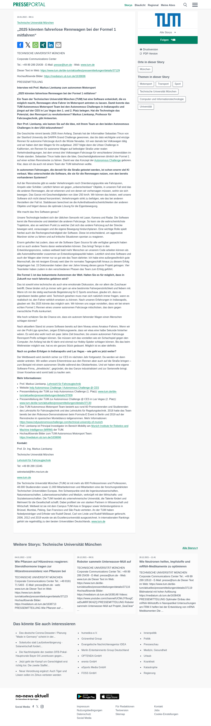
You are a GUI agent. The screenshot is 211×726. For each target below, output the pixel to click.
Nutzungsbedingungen (89, 710)
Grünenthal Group (91, 639)
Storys (128, 5)
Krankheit (149, 662)
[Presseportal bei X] (36, 707)
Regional (153, 5)
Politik (147, 639)
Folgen (167, 40)
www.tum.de (88, 64)
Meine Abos (168, 5)
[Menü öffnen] (195, 5)
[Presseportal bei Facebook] (32, 707)
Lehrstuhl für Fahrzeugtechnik (64, 384)
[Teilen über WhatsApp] (35, 45)
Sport (178, 84)
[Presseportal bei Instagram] (41, 706)
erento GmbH (89, 662)
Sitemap (120, 714)
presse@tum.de (63, 64)
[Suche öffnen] (185, 5)
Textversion (121, 710)
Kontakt (158, 706)
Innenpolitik (150, 633)
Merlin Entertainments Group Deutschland (105, 650)
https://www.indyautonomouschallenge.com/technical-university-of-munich (61, 422)
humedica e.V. (89, 633)
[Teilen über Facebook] (20, 45)
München (145, 69)
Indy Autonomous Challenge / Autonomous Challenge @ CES (64, 387)
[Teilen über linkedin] (51, 45)
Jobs (157, 710)
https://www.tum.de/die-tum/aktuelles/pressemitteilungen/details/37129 (80, 70)
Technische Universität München (35, 22)
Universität (146, 107)
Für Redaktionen (124, 706)
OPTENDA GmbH (91, 656)
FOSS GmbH (88, 673)
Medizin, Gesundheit (155, 650)
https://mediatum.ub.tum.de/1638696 (65, 76)
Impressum (83, 706)
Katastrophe (150, 667)
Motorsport (146, 84)
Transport (163, 84)
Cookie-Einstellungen (166, 714)
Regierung (150, 673)
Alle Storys (168, 32)
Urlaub (147, 656)
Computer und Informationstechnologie (162, 99)
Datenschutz (84, 714)
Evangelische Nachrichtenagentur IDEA (103, 644)
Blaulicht (140, 5)
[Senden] (58, 45)
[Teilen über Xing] (43, 45)
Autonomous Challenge (107, 160)
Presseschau (151, 644)
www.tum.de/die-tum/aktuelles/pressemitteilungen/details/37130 (55, 403)
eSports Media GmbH (93, 667)
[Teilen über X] (28, 45)
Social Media (84, 718)
